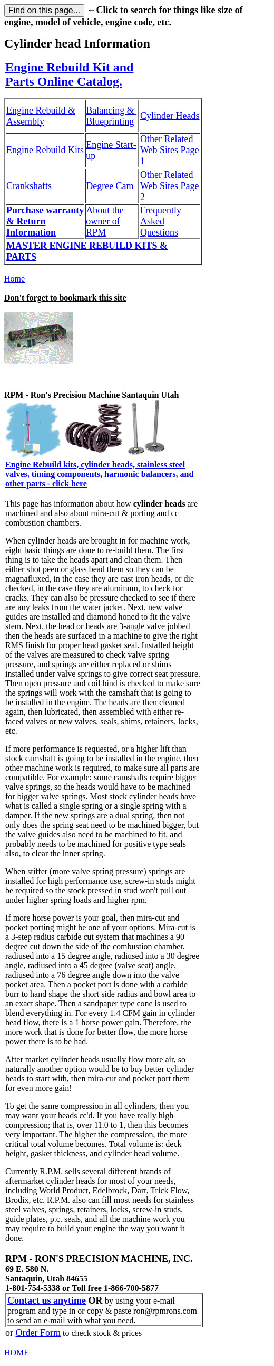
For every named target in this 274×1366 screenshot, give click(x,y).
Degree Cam (109, 186)
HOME (16, 1352)
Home (14, 278)
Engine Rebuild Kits (45, 150)
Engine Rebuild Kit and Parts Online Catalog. (69, 74)
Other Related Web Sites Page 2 (169, 186)
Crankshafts (29, 186)
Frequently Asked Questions (160, 221)
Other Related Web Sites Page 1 (169, 150)
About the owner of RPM (105, 221)
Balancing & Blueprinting (111, 116)
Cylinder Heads (169, 115)
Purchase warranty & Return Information (45, 221)
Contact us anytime (46, 1300)
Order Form (38, 1332)
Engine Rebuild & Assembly (40, 116)
